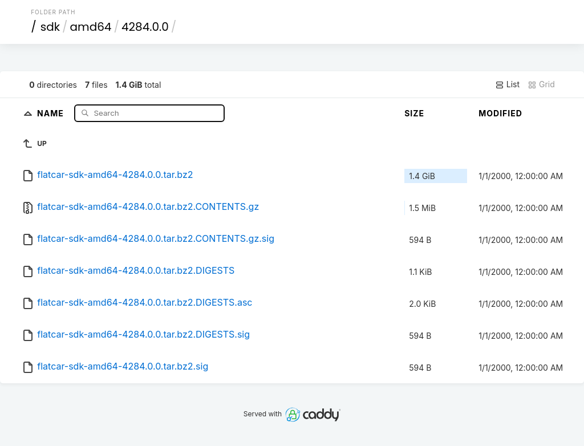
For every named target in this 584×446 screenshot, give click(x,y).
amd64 (91, 27)
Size (414, 113)
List (507, 84)
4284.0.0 (145, 27)
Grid (541, 84)
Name (51, 112)
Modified (500, 113)
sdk (50, 27)
